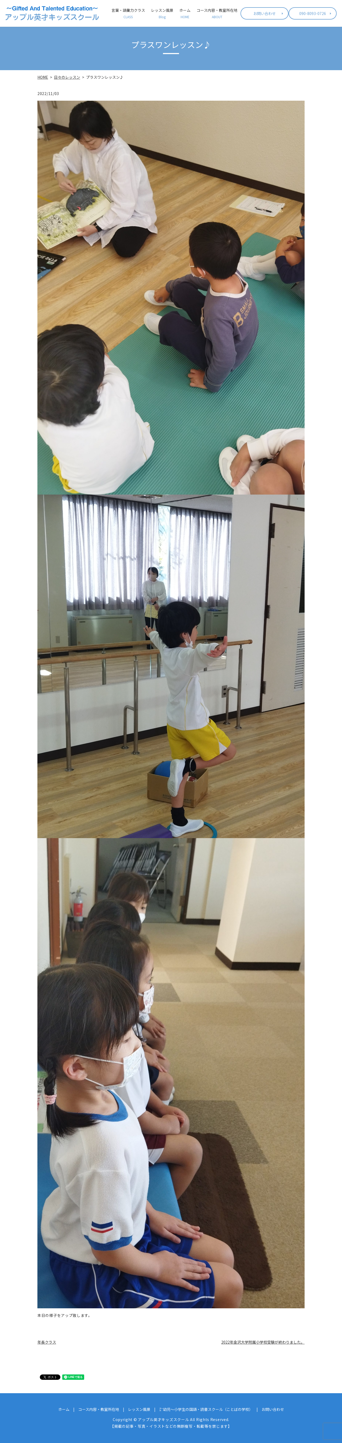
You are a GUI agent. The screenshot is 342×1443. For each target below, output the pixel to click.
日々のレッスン (67, 77)
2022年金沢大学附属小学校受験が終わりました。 (263, 1342)
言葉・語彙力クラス (128, 13)
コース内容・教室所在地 (217, 13)
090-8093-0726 (312, 13)
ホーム (185, 13)
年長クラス (46, 1342)
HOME (42, 77)
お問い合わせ (264, 13)
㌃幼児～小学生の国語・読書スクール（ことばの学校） (206, 1409)
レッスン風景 (162, 13)
